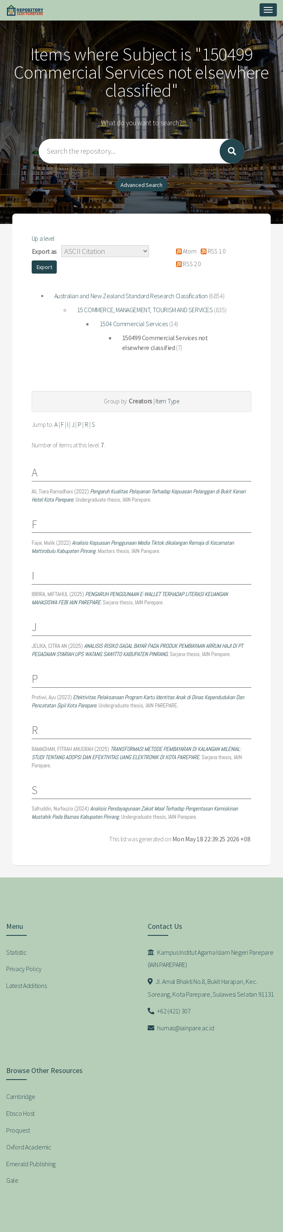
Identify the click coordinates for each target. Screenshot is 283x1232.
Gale (12, 1180)
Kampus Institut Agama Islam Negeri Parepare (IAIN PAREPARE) (210, 958)
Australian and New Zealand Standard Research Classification (131, 296)
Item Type (167, 401)
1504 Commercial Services (134, 324)
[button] (44, 267)
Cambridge (20, 1096)
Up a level (43, 238)
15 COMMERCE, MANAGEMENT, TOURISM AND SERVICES (145, 310)
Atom (184, 251)
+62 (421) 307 (169, 1011)
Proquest (18, 1130)
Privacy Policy (24, 969)
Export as (44, 252)
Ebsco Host (20, 1113)
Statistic (16, 952)
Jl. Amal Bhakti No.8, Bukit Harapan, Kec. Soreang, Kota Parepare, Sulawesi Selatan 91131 (211, 987)
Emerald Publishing (31, 1164)
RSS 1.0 (211, 251)
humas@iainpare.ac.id (181, 1028)
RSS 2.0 (187, 264)
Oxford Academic (28, 1147)
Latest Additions (26, 985)
